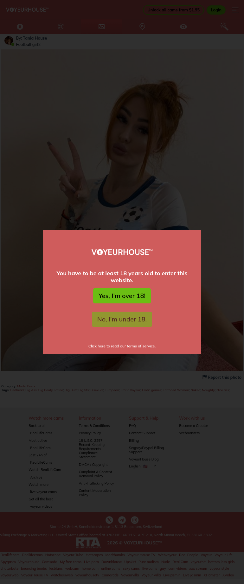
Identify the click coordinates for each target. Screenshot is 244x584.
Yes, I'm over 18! (122, 296)
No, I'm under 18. (122, 319)
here (102, 346)
